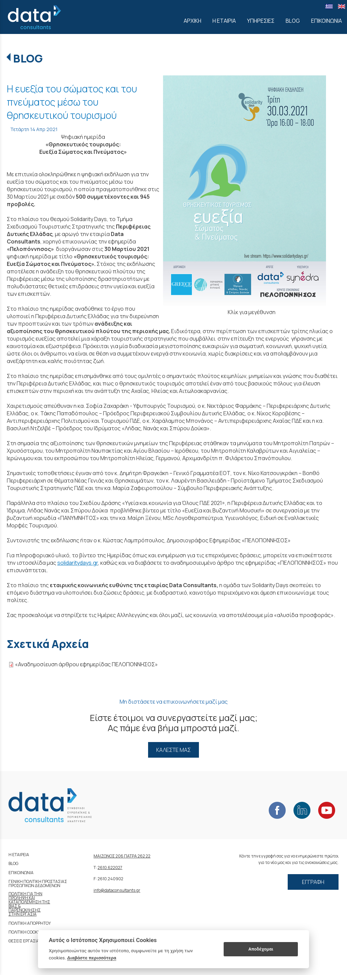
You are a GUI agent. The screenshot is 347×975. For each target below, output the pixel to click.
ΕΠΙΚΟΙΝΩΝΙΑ (21, 872)
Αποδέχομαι (260, 949)
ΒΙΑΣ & (14, 906)
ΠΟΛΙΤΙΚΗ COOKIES (25, 932)
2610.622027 (110, 867)
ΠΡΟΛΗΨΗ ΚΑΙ (21, 898)
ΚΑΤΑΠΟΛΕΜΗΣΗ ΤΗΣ (29, 902)
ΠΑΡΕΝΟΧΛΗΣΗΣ (24, 910)
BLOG (28, 58)
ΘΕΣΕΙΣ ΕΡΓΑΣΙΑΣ (25, 941)
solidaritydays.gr (77, 562)
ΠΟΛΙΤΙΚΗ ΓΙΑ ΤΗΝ (25, 894)
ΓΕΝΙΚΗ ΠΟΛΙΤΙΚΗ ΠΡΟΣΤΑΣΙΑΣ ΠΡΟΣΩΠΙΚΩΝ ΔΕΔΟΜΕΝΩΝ (37, 883)
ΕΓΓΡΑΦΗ (313, 882)
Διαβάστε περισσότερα (91, 957)
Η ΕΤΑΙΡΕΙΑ (18, 854)
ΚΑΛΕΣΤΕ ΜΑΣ (173, 750)
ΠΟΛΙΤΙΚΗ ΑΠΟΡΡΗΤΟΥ (29, 923)
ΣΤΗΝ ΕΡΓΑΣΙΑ (22, 914)
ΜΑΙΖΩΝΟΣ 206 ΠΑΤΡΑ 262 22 (122, 856)
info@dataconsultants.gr (117, 890)
